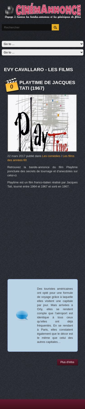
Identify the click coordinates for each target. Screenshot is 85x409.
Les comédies (51, 156)
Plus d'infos (67, 362)
